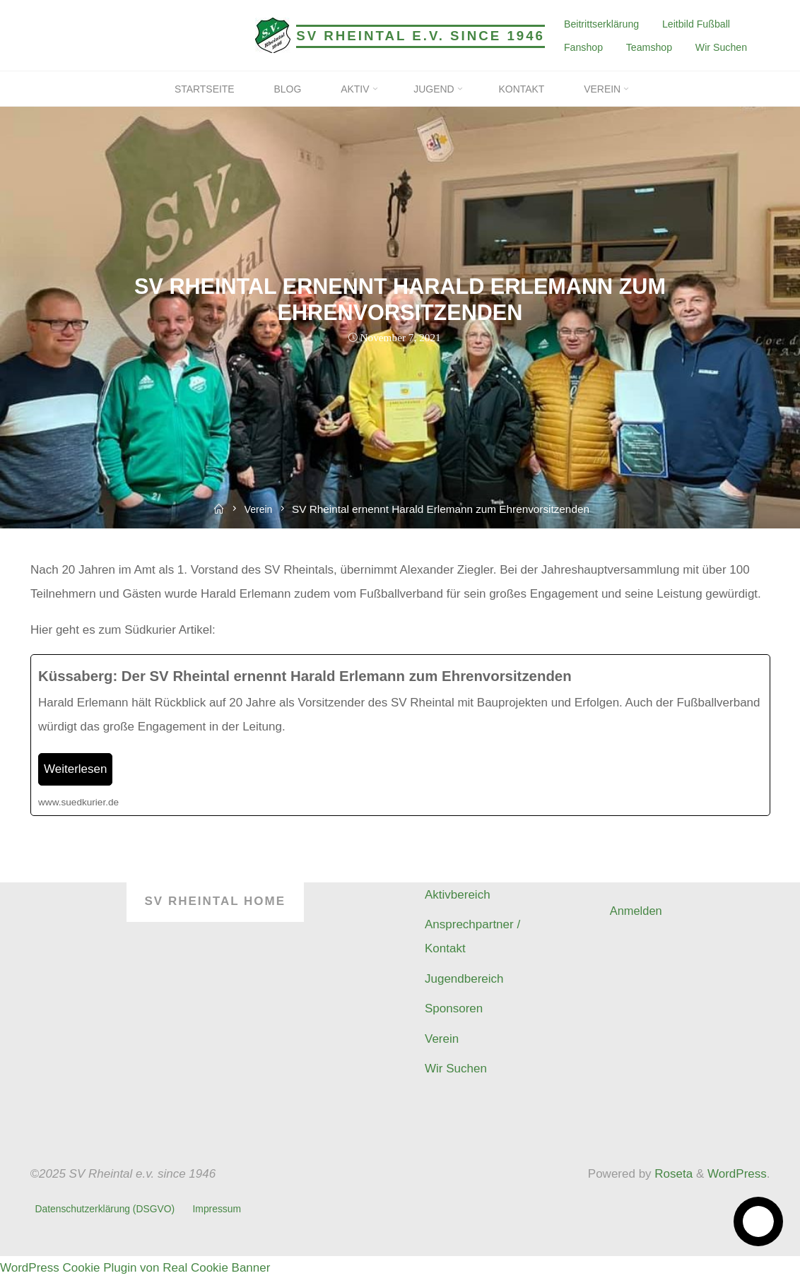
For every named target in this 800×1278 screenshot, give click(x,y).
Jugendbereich (464, 979)
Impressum (220, 1208)
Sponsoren (454, 1008)
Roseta (672, 1174)
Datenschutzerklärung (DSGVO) (106, 1208)
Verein (259, 509)
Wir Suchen (721, 47)
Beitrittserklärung (600, 23)
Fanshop (582, 47)
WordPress (737, 1174)
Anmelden (637, 911)
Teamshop (648, 47)
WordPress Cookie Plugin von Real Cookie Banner (135, 1265)
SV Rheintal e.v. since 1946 (420, 35)
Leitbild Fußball (695, 23)
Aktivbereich (457, 894)
